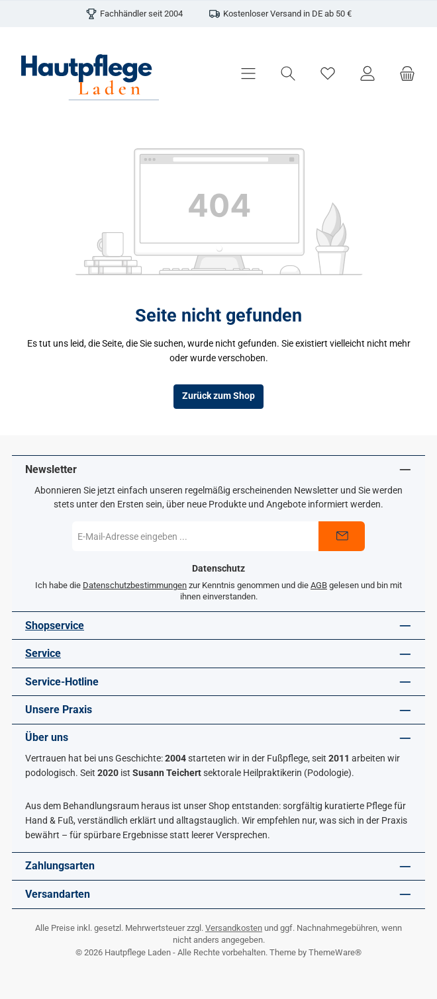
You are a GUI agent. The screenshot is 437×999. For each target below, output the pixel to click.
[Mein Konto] (367, 73)
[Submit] (341, 536)
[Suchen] (288, 73)
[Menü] (248, 73)
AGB (319, 585)
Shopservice (54, 625)
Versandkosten (233, 928)
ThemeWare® (335, 952)
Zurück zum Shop (218, 396)
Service (43, 653)
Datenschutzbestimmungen (135, 585)
